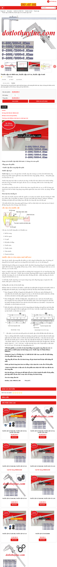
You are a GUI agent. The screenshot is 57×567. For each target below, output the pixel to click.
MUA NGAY (14, 437)
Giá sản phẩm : (6, 92)
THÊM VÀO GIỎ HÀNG (42, 101)
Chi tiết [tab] (4, 107)
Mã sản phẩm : (6, 83)
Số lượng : (5, 95)
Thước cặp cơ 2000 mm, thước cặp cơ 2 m (14, 498)
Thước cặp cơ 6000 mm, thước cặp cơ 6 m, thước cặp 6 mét (14, 431)
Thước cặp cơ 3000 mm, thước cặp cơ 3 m (14, 466)
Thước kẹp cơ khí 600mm (42, 533)
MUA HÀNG (15, 101)
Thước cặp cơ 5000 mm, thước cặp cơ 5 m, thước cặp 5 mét (42, 431)
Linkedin (19, 79)
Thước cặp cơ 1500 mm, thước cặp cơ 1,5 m (42, 498)
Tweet (11, 79)
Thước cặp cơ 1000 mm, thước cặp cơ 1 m (14, 533)
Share (4, 79)
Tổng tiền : (5, 98)
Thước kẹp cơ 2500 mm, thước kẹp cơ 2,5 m (42, 466)
